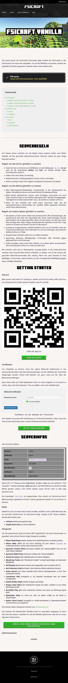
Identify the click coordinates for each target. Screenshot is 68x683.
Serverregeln (10, 98)
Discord (10, 111)
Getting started (11, 109)
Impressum (34, 671)
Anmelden (62, 2)
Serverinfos (10, 117)
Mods (10, 120)
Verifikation (11, 114)
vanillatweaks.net (41, 607)
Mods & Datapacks (23, 12)
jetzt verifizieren (34, 428)
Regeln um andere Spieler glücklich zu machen (22, 106)
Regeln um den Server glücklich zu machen (21, 100)
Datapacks (11, 123)
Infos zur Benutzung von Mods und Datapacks (34, 625)
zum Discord (34, 357)
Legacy (12, 12)
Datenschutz (34, 676)
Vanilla (4, 12)
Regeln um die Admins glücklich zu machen (21, 103)
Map (33, 12)
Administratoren (13, 125)
